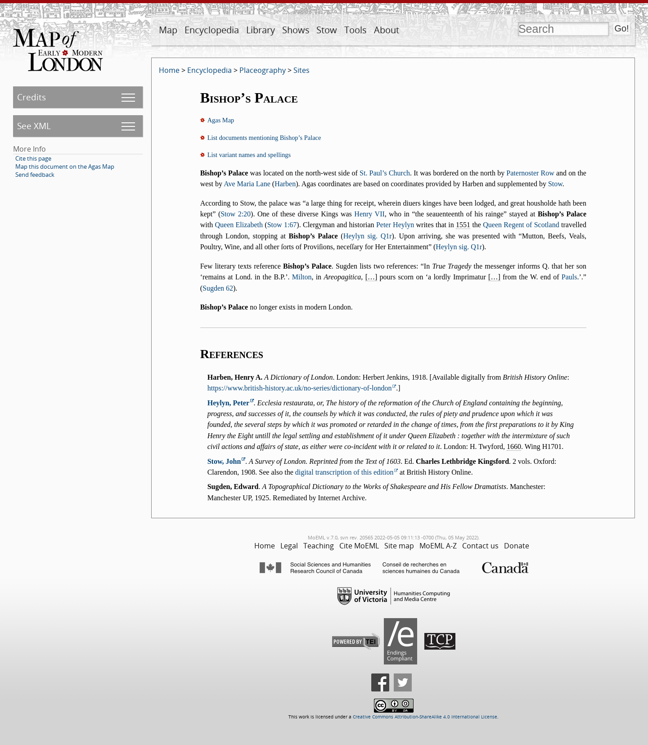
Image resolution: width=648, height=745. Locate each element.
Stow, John (224, 461)
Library (260, 30)
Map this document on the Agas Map (64, 166)
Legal (289, 546)
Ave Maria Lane (247, 184)
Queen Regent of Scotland (521, 225)
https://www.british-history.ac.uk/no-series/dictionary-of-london (299, 388)
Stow (326, 30)
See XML (34, 126)
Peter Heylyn (395, 225)
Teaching (318, 546)
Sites (301, 70)
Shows (296, 30)
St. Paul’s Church (385, 173)
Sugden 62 (217, 288)
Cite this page (33, 158)
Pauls (569, 277)
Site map (399, 546)
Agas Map (220, 120)
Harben (285, 184)
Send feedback (34, 175)
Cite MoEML (359, 546)
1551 (463, 225)
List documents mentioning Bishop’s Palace (264, 137)
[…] (371, 277)
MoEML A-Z (438, 546)
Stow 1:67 (282, 225)
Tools (355, 30)
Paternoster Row (530, 173)
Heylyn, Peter (228, 403)
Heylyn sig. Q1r (367, 236)
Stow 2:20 (235, 214)
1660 (514, 446)
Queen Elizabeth (239, 225)
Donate (516, 546)
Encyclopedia (211, 30)
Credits (31, 97)
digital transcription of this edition (344, 472)
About (386, 30)
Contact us (480, 546)
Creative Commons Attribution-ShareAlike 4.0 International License (425, 717)
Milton (302, 277)
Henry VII (369, 214)
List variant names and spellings (249, 154)
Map (168, 30)
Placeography (262, 70)
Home (169, 70)
